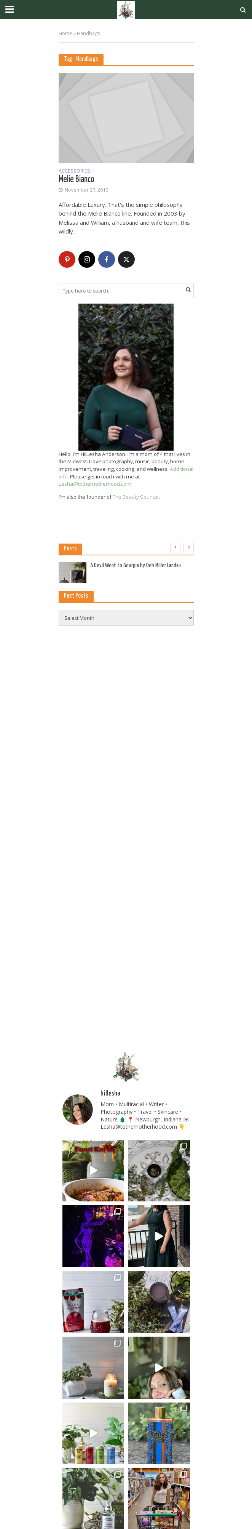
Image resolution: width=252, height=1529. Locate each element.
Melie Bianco (76, 179)
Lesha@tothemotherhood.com (95, 483)
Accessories (74, 171)
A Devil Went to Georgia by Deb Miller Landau (135, 565)
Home (65, 33)
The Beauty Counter (136, 496)
